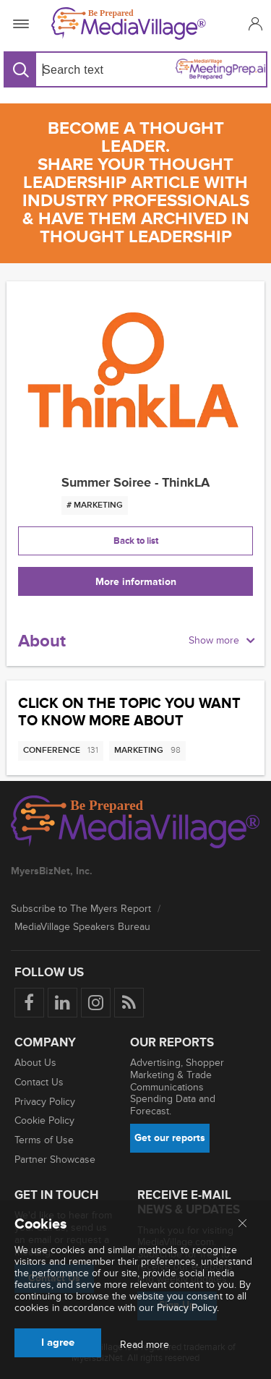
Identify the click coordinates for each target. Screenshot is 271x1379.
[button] (253, 23)
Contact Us (39, 1082)
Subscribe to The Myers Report (81, 908)
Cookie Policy (44, 1120)
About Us (35, 1062)
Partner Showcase (54, 1159)
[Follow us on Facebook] (29, 1002)
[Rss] (129, 1002)
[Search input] (83, 70)
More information (135, 582)
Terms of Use (44, 1140)
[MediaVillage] (132, 23)
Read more (144, 1345)
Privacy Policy (44, 1102)
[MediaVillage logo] (135, 823)
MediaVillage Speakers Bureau (82, 927)
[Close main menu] (242, 1224)
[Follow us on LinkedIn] (62, 1002)
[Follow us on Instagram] (96, 1002)
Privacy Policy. (188, 1308)
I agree (57, 1342)
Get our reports (169, 1138)
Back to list (135, 541)
